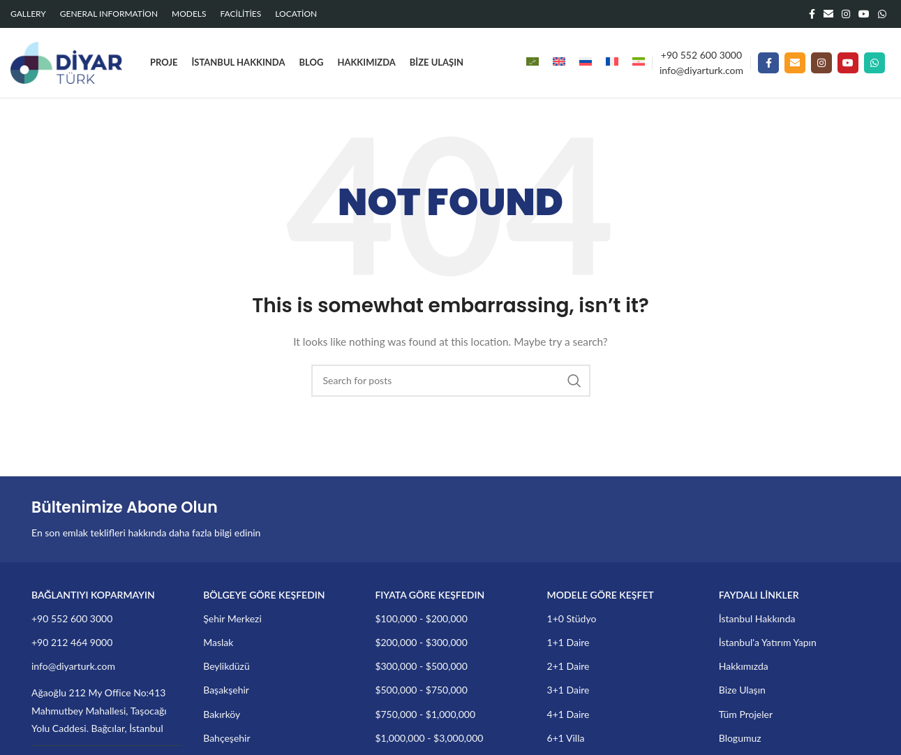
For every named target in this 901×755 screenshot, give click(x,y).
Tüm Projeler (746, 714)
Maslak (218, 642)
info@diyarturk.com (701, 70)
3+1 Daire (568, 690)
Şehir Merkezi (232, 618)
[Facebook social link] (812, 14)
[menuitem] (532, 63)
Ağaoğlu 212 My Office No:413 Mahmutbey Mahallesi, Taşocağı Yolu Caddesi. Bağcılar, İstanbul (99, 710)
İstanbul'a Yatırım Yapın (768, 642)
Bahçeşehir (226, 738)
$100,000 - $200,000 (421, 618)
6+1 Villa (566, 738)
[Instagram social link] (845, 14)
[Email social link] (828, 14)
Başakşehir (226, 690)
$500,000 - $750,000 (421, 690)
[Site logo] (66, 62)
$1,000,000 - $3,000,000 (429, 738)
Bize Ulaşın (742, 690)
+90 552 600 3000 (701, 55)
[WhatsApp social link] (882, 14)
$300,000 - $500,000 (421, 666)
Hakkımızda (743, 666)
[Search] (450, 381)
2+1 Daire (568, 666)
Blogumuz (740, 738)
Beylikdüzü (226, 666)
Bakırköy (221, 714)
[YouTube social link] (864, 14)
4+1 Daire (568, 714)
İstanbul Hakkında (757, 618)
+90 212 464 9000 (71, 642)
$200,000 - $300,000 (421, 642)
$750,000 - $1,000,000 (425, 714)
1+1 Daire (568, 642)
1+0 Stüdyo (572, 618)
